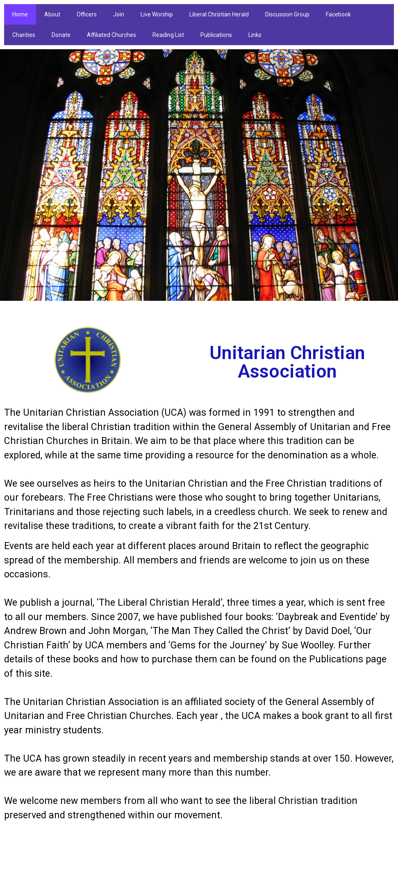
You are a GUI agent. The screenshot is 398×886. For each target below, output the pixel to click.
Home (20, 14)
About (52, 14)
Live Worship (157, 14)
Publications (216, 35)
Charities (23, 35)
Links (255, 35)
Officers (87, 14)
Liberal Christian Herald (219, 14)
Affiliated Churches (111, 35)
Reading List (168, 35)
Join (118, 14)
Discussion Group (287, 14)
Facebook (338, 14)
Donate (61, 35)
